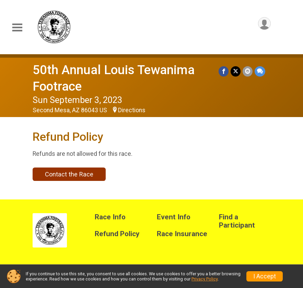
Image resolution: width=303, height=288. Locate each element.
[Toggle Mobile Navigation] (17, 28)
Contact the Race (69, 174)
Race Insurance (182, 234)
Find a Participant (237, 221)
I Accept (264, 276)
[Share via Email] (248, 71)
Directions (131, 110)
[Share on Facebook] (224, 71)
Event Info (173, 217)
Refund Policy (117, 234)
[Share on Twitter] (236, 71)
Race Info (110, 217)
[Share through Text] (260, 71)
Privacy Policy (204, 278)
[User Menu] (264, 23)
